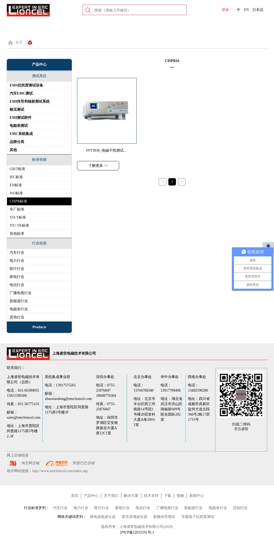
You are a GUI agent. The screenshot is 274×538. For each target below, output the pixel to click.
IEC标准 (16, 177)
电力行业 (17, 261)
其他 (13, 150)
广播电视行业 (20, 293)
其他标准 (17, 234)
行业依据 (39, 243)
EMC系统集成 (21, 134)
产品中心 (91, 496)
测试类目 (39, 76)
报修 (180, 496)
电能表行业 (19, 309)
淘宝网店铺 (30, 463)
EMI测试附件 (20, 118)
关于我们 (111, 496)
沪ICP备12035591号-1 (137, 532)
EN (246, 10)
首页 (19, 42)
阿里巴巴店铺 (84, 463)
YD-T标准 (18, 217)
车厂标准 (17, 209)
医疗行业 (17, 269)
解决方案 (131, 496)
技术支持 (151, 496)
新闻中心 (196, 496)
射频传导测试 (164, 517)
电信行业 (17, 285)
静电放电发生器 (103, 517)
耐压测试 (17, 110)
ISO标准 (16, 193)
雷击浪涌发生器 (134, 517)
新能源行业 (19, 301)
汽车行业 (17, 253)
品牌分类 (17, 142)
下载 (167, 496)
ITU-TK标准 (19, 225)
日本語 (257, 10)
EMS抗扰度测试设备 (26, 85)
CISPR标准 (18, 201)
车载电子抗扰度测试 (197, 517)
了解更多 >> (98, 166)
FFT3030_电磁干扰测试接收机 (110, 150)
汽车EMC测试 (21, 93)
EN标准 (16, 185)
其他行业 (17, 317)
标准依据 (39, 160)
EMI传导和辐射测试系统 (30, 101)
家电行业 (17, 277)
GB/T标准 (17, 169)
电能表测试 (19, 126)
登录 (225, 10)
